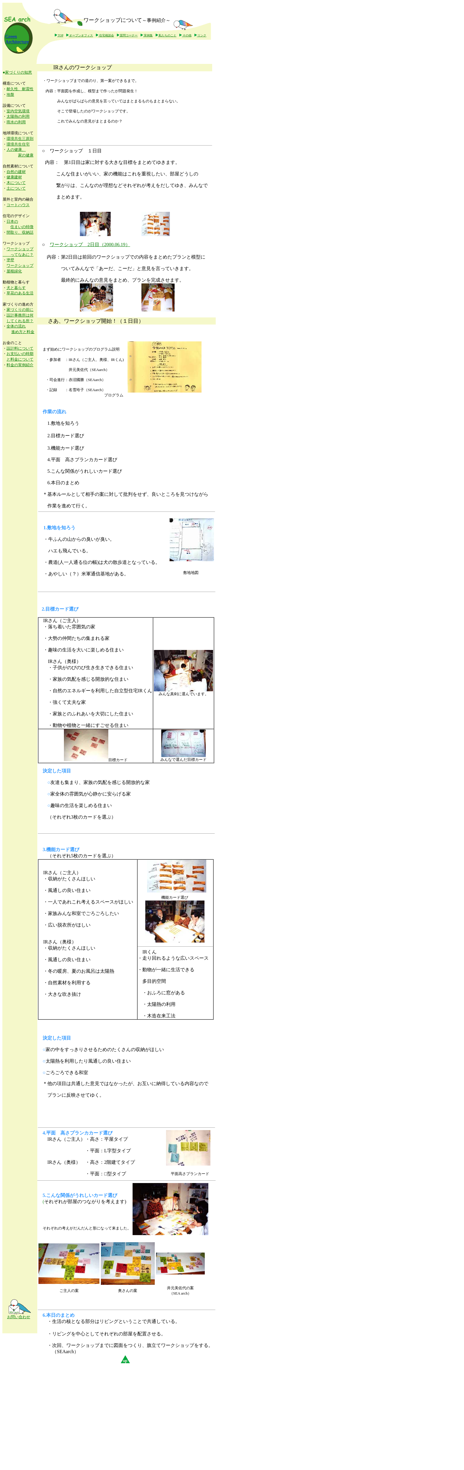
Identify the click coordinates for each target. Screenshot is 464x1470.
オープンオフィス (79, 35)
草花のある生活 (20, 293)
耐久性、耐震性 (20, 89)
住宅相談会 (105, 35)
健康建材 (14, 177)
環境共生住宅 (18, 144)
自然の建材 (16, 172)
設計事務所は (18, 315)
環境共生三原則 (20, 138)
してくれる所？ (20, 321)
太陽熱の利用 (18, 116)
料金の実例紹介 (20, 365)
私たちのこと (166, 35)
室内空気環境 (18, 111)
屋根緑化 (14, 271)
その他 (185, 35)
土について (16, 188)
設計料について (20, 348)
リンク (200, 35)
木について (16, 182)
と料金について (20, 359)
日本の (12, 221)
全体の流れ (16, 326)
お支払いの (16, 353)
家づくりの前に (20, 309)
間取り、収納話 (20, 232)
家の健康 (25, 155)
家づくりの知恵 (18, 72)
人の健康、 (16, 149)
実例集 (147, 35)
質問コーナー (127, 35)
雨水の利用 (16, 122)
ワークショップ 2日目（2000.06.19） (90, 244)
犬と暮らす (16, 287)
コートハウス (18, 205)
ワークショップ (20, 265)
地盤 (10, 94)
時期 (29, 353)
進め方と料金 (22, 332)
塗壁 (10, 260)
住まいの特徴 (21, 227)
